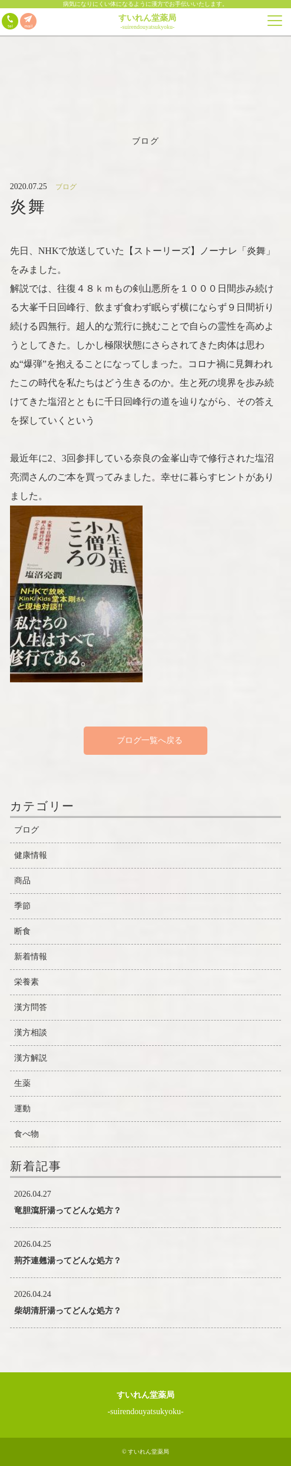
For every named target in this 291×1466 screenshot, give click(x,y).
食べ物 (26, 1134)
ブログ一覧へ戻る (145, 740)
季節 (22, 906)
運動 (22, 1108)
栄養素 (26, 982)
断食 (22, 931)
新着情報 (30, 956)
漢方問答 (30, 1007)
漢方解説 (30, 1058)
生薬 (22, 1083)
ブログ (26, 830)
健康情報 (30, 855)
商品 (22, 880)
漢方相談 (30, 1032)
